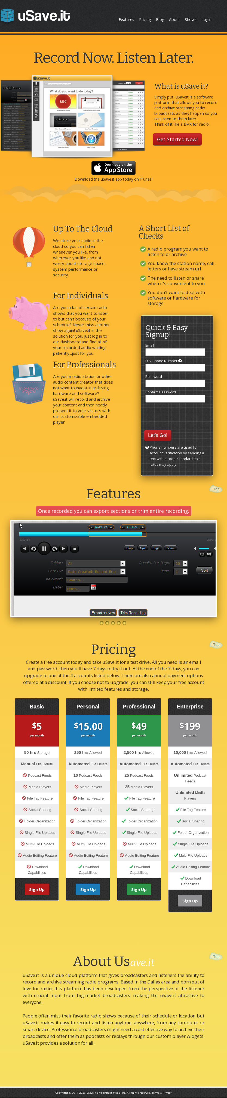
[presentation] (180, 414)
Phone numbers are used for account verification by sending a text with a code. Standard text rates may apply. (177, 456)
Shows (191, 19)
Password (175, 380)
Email (175, 349)
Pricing (145, 19)
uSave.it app (111, 179)
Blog (160, 19)
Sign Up (37, 889)
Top (216, 488)
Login (206, 19)
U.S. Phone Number (175, 364)
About (174, 19)
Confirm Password (175, 396)
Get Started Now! (177, 139)
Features (126, 19)
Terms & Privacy (161, 1092)
